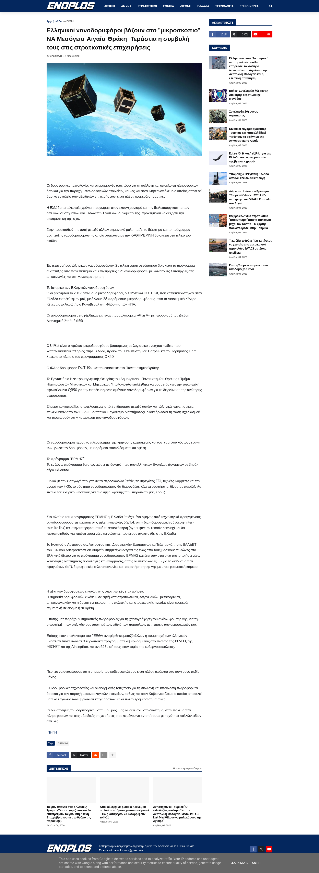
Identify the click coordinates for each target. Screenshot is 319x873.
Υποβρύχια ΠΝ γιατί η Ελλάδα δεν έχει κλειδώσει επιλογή (249, 176)
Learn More (239, 862)
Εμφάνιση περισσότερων (187, 768)
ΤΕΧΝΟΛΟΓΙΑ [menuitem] (224, 6)
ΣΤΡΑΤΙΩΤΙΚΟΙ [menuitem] (147, 6)
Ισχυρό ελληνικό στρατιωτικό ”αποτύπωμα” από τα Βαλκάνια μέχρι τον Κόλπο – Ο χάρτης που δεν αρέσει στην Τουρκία (250, 222)
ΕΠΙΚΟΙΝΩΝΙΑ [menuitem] (249, 6)
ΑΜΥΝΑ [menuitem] (126, 6)
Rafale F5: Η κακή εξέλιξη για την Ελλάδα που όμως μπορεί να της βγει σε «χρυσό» (250, 157)
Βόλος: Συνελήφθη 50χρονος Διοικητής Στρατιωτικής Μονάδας (248, 94)
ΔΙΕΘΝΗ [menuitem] (185, 6)
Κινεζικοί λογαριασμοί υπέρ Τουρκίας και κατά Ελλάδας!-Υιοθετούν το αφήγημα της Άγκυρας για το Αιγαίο (248, 134)
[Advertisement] (122, 169)
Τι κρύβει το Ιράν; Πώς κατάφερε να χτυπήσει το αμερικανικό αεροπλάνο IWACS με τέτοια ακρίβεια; (250, 246)
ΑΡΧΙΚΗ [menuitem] (109, 6)
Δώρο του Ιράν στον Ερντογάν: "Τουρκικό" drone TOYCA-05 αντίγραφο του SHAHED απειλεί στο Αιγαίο (250, 197)
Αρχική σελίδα (54, 21)
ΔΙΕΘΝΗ (69, 21)
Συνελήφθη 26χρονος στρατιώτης (243, 113)
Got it (256, 862)
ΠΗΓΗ (52, 732)
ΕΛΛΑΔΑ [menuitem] (203, 6)
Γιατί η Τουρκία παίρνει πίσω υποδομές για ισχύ (248, 267)
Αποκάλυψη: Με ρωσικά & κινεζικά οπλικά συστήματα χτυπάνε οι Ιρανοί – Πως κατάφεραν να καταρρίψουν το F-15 (124, 812)
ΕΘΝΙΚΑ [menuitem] (168, 6)
